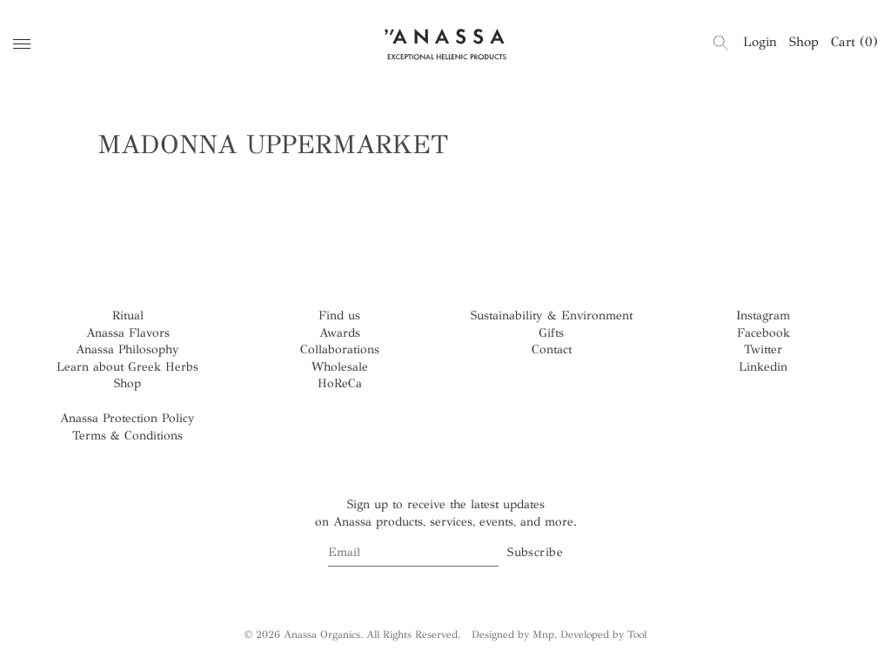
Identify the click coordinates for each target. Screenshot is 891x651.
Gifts (551, 333)
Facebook (763, 333)
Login (760, 42)
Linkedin (763, 366)
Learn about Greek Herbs (127, 366)
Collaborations (339, 349)
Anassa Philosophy (127, 349)
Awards (339, 333)
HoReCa (340, 383)
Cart (854, 41)
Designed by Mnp (513, 634)
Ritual (128, 315)
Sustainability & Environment (552, 315)
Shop (804, 42)
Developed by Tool (603, 634)
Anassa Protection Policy (127, 418)
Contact (552, 349)
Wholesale (340, 366)
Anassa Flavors (128, 333)
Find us (339, 315)
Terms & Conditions (127, 435)
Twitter (763, 349)
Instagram (763, 315)
